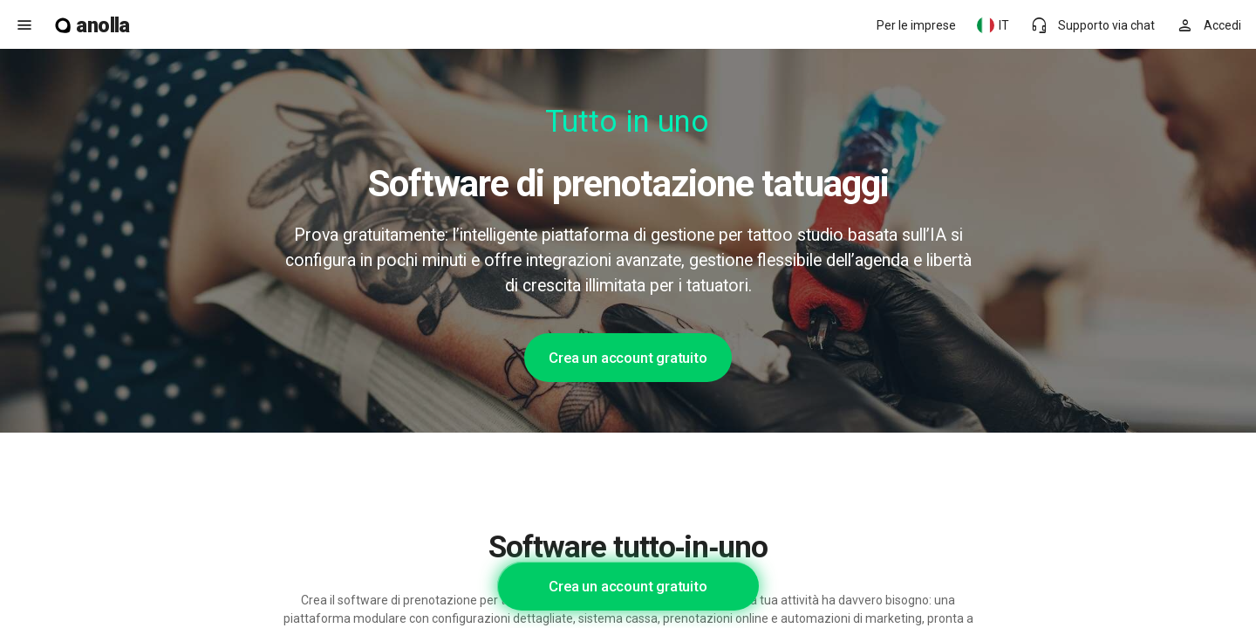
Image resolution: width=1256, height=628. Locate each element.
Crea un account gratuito (627, 357)
